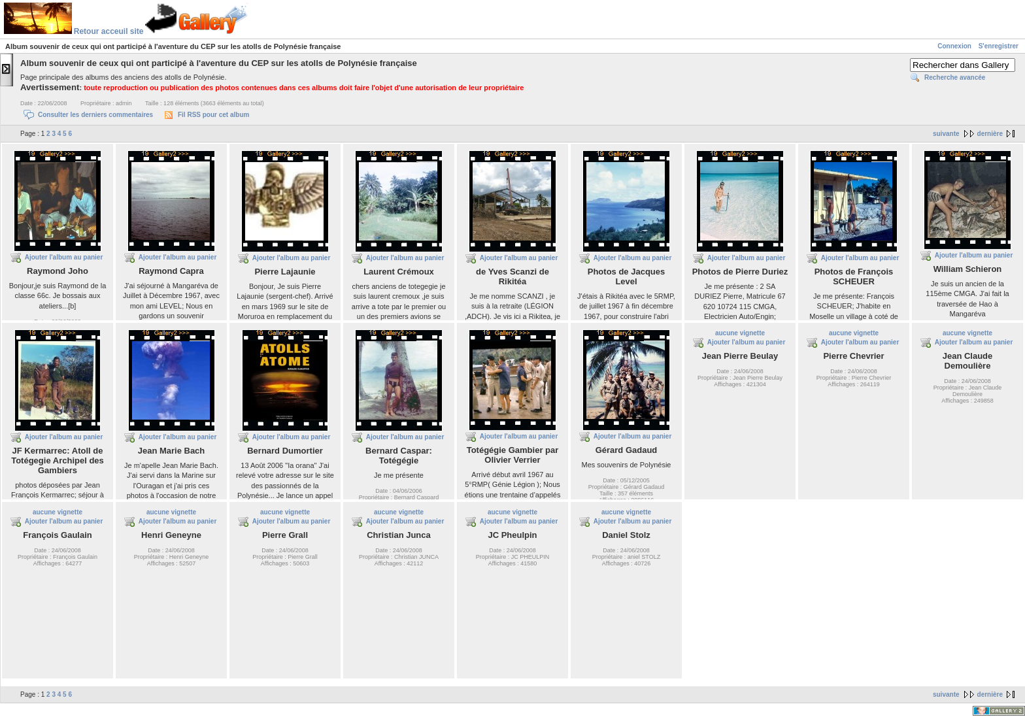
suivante (946, 133)
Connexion (954, 46)
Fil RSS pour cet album (213, 114)
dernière (990, 133)
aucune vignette (740, 333)
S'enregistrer (998, 46)
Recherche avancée (954, 77)
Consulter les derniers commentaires (95, 114)
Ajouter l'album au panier (64, 257)
